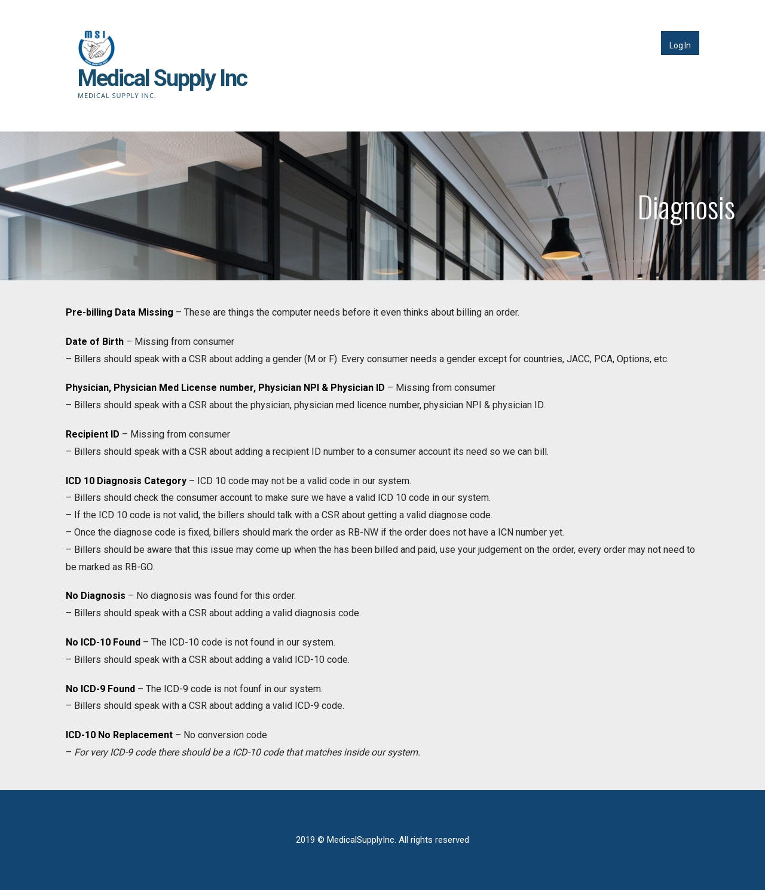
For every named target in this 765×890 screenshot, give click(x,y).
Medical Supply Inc (162, 78)
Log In (680, 45)
